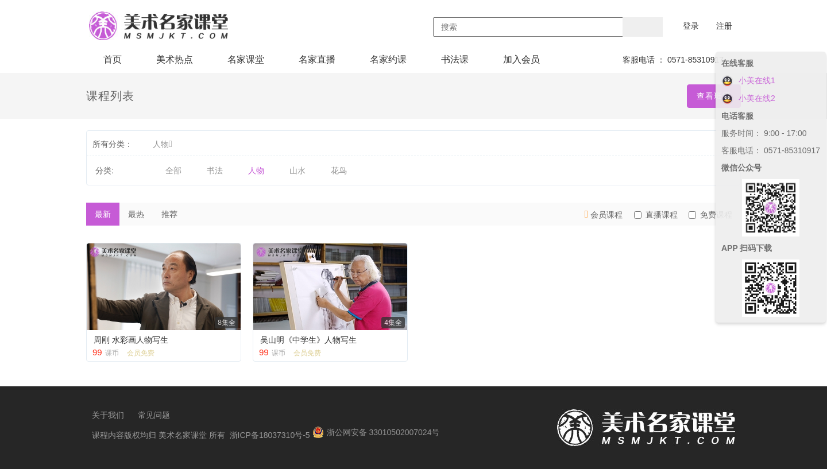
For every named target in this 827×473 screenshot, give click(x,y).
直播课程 (656, 214)
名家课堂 (245, 59)
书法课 (455, 59)
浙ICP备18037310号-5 (270, 439)
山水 (297, 170)
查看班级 (714, 95)
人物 (162, 144)
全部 (173, 170)
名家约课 (388, 59)
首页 (112, 59)
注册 (724, 25)
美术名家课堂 (183, 439)
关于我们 (108, 419)
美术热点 (174, 59)
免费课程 (710, 214)
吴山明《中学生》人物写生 (308, 339)
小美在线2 (748, 98)
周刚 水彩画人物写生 (131, 339)
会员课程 (604, 214)
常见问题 (154, 419)
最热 (136, 214)
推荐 (169, 214)
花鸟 (339, 170)
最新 (103, 214)
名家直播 (317, 59)
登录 (691, 25)
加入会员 (521, 59)
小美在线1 (748, 80)
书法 (215, 170)
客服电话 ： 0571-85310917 (673, 59)
